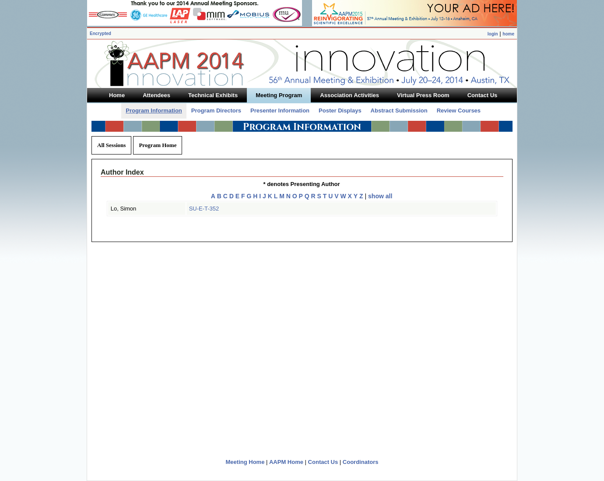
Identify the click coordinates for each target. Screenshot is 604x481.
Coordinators (361, 462)
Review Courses (459, 110)
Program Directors (216, 110)
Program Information (154, 110)
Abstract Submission (399, 110)
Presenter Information (279, 110)
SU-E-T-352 (204, 208)
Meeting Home (245, 462)
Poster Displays (340, 110)
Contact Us (323, 462)
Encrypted (100, 33)
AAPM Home (286, 462)
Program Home (157, 145)
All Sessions (111, 145)
